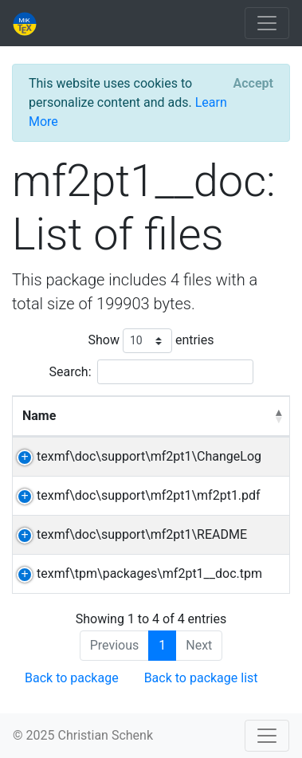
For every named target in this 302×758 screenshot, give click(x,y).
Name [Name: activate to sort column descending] (39, 415)
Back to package (72, 677)
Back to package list (201, 677)
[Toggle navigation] (267, 23)
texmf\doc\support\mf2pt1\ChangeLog (149, 456)
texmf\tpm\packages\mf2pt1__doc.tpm (149, 573)
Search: (151, 371)
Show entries (151, 340)
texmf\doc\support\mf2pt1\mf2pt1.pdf (149, 495)
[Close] (253, 84)
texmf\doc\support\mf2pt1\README (142, 534)
